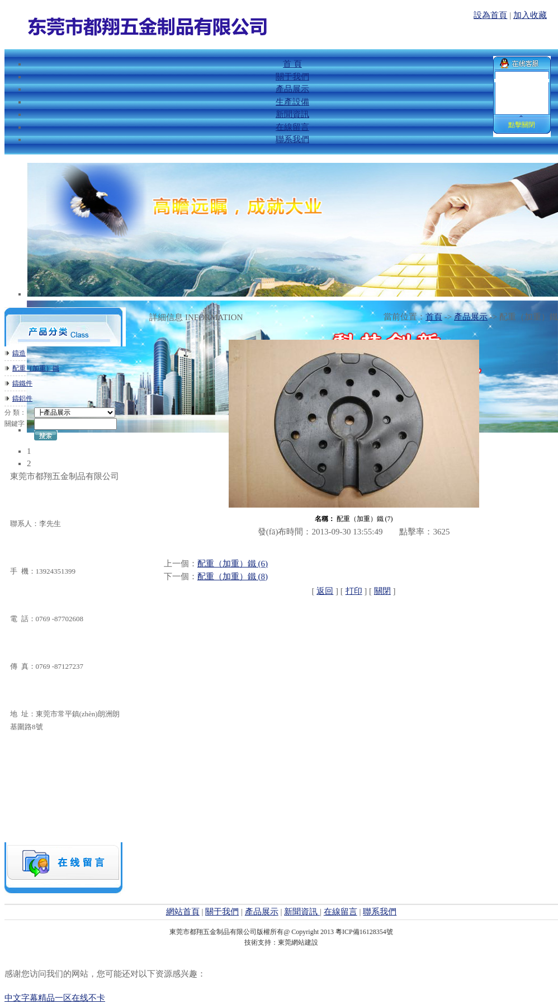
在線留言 (340, 911)
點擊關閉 (521, 125)
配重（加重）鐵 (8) (232, 576)
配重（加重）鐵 (35, 368)
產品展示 (471, 316)
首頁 (433, 316)
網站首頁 (183, 911)
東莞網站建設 (298, 942)
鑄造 (19, 353)
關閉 (382, 591)
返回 (324, 591)
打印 (354, 591)
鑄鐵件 (22, 383)
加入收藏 (530, 15)
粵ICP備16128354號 (364, 932)
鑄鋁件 (22, 398)
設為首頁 (490, 15)
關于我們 (222, 911)
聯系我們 (379, 911)
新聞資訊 (302, 911)
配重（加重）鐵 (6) (232, 563)
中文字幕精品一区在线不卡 (54, 997)
